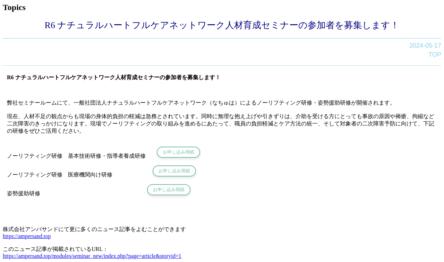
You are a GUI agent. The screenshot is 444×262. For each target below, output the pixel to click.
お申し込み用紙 (178, 152)
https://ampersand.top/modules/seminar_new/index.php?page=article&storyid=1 (92, 256)
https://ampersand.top (27, 236)
